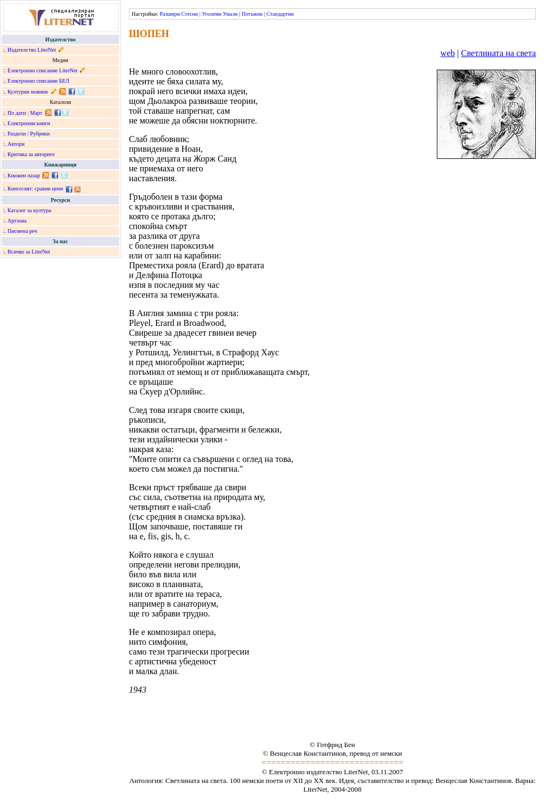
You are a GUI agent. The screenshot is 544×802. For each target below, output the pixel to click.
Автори (16, 144)
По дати (17, 113)
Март (36, 113)
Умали (230, 14)
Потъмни (252, 14)
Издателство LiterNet (32, 50)
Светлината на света (498, 53)
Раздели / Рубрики (29, 134)
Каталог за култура (29, 210)
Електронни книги (29, 123)
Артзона (17, 221)
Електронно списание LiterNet (43, 70)
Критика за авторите (31, 154)
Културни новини (28, 92)
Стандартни (280, 14)
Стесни (189, 14)
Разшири (169, 14)
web (448, 53)
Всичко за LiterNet (29, 252)
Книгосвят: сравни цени (35, 189)
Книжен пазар (24, 175)
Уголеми (211, 14)
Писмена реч (22, 231)
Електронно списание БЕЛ (38, 81)
